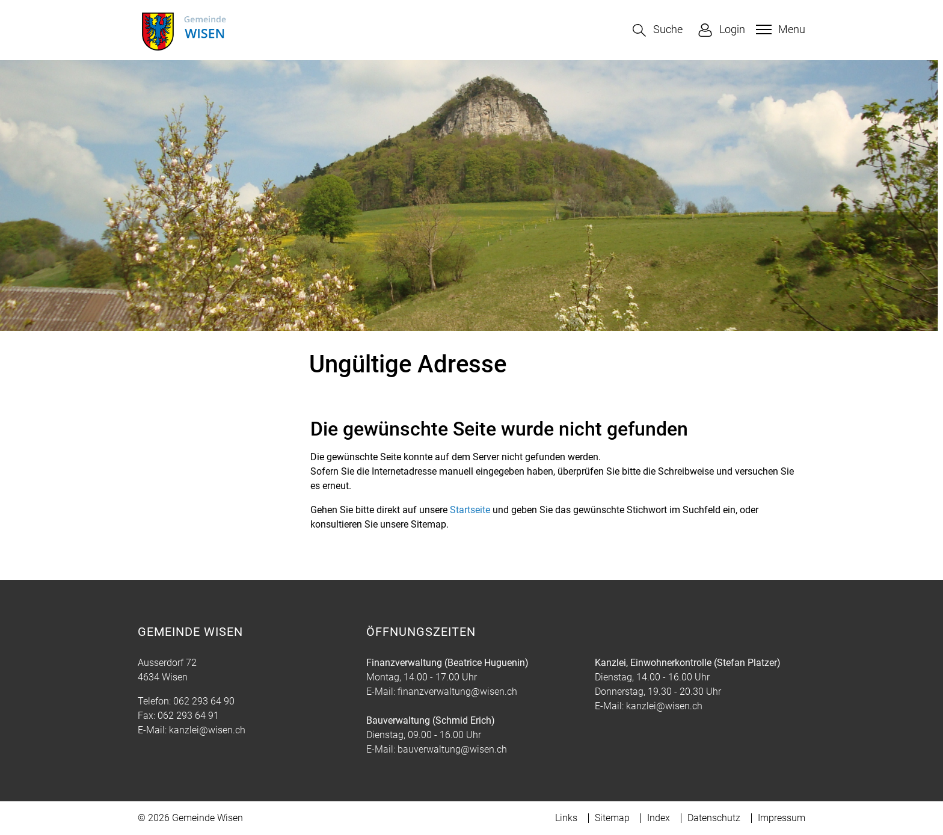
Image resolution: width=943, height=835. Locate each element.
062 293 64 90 (204, 701)
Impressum (781, 818)
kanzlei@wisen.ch (207, 730)
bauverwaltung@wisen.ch (452, 749)
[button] (657, 30)
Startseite (470, 510)
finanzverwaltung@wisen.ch (457, 691)
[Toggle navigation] (779, 29)
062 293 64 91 (188, 715)
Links (566, 818)
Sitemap (612, 818)
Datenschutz (713, 818)
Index (658, 818)
